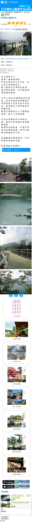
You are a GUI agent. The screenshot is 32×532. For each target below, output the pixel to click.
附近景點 (4, 492)
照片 (16, 295)
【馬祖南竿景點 (16, 429)
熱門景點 (18, 29)
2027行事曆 (16, 316)
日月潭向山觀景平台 (8, 18)
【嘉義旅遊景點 (16, 338)
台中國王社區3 (17, 361)
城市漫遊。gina (11, 150)
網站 (10, 295)
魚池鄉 (3, 12)
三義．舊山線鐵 (16, 406)
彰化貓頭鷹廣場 (16, 474)
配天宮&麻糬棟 (17, 384)
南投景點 (24, 29)
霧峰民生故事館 (16, 451)
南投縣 (7, 29)
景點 (1, 29)
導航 (21, 295)
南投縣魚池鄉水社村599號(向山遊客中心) (17, 59)
